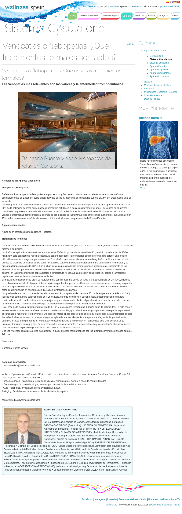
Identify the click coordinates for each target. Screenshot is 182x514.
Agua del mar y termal (155, 50)
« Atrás (130, 44)
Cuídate (146, 43)
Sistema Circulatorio (161, 59)
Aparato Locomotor (159, 76)
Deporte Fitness (152, 98)
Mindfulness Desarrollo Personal (160, 92)
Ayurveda (149, 88)
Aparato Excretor (158, 66)
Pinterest (153, 499)
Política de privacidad (161, 504)
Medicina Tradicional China (157, 85)
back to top (111, 504)
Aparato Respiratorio (160, 73)
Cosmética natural (153, 95)
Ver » (143, 188)
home (177, 504)
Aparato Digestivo (159, 69)
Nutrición (148, 81)
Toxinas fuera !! (150, 118)
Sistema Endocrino (159, 62)
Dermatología (156, 56)
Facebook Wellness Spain (132, 499)
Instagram (100, 499)
